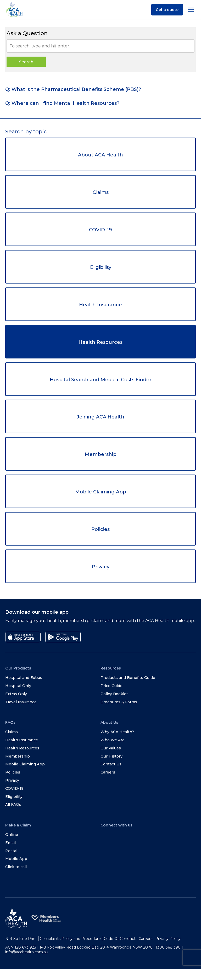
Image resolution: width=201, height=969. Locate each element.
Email (10, 842)
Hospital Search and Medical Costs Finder (101, 380)
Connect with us (116, 825)
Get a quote (167, 9)
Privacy (100, 567)
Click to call (16, 866)
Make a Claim (18, 825)
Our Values (110, 748)
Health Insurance (100, 305)
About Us (109, 722)
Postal (11, 850)
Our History (111, 756)
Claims (101, 192)
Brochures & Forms (118, 702)
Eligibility (100, 267)
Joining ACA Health (100, 417)
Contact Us (110, 764)
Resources (110, 668)
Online (11, 834)
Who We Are (112, 740)
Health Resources (100, 342)
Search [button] (26, 61)
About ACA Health (100, 155)
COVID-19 (100, 230)
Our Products (18, 668)
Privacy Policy (168, 938)
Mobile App (16, 858)
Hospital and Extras (23, 677)
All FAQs (13, 804)
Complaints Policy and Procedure (70, 938)
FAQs (10, 722)
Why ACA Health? (117, 732)
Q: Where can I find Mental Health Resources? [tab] (62, 103)
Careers (107, 772)
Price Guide (111, 685)
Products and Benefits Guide (127, 677)
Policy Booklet (114, 694)
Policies (100, 529)
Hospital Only (18, 685)
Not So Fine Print (21, 938)
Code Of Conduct (120, 938)
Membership (100, 454)
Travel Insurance (21, 702)
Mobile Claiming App (100, 492)
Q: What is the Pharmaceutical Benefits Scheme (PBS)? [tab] (73, 89)
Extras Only (16, 694)
